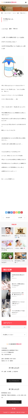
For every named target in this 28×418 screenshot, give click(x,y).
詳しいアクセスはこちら (14, 380)
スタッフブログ (6, 327)
